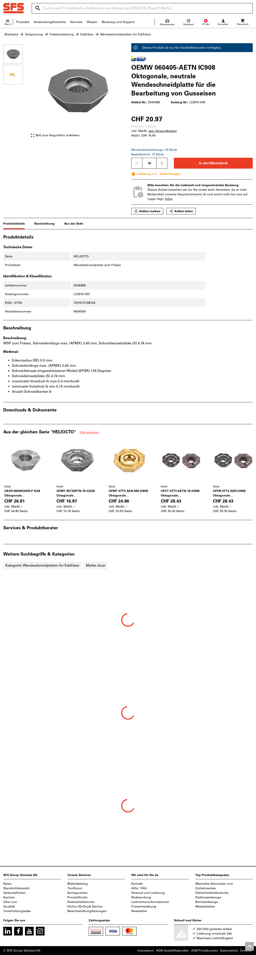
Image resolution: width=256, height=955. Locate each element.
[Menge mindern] (136, 163)
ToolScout (74, 888)
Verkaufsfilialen (14, 893)
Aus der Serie (73, 223)
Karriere (9, 897)
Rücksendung (141, 897)
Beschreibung (44, 223)
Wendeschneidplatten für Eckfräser (125, 34)
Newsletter (139, 911)
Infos (168, 199)
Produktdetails (14, 223)
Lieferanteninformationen (150, 902)
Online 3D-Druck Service (85, 906)
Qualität (9, 906)
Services (76, 22)
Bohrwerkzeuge (206, 902)
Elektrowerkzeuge (208, 897)
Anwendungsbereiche (50, 22)
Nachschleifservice (80, 902)
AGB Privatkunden (204, 950)
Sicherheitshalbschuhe (211, 893)
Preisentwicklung (143, 906)
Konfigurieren (77, 893)
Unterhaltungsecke (17, 911)
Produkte (22, 22)
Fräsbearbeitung (62, 34)
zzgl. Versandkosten (162, 131)
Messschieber (205, 906)
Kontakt (137, 884)
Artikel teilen (181, 211)
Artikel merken (147, 211)
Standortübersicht (16, 888)
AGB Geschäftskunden (172, 950)
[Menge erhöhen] (161, 163)
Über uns (10, 902)
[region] (16, 93)
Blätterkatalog (77, 884)
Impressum (146, 950)
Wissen (92, 22)
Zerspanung (34, 34)
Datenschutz (229, 950)
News (7, 884)
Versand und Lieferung (148, 893)
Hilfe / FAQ (139, 888)
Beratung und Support (118, 22)
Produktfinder (77, 897)
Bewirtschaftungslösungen (87, 911)
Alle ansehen (89, 432)
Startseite (11, 34)
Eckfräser (86, 34)
